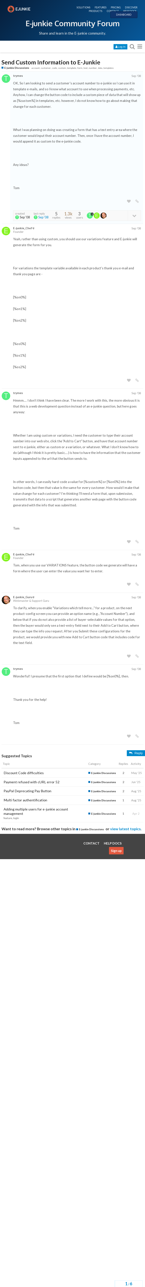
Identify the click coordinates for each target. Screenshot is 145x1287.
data (100, 68)
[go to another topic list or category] (139, 46)
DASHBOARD (124, 14)
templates (108, 68)
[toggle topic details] (134, 215)
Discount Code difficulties (24, 773)
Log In (120, 46)
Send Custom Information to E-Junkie (51, 62)
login (16, 818)
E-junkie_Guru (22, 597)
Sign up (116, 851)
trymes (18, 75)
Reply (136, 753)
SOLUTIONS (83, 7)
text (86, 68)
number (93, 68)
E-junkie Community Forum (73, 23)
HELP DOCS (129, 11)
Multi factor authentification (25, 800)
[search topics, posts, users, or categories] (132, 46)
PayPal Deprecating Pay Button (27, 791)
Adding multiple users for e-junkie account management (36, 811)
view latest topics (125, 828)
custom (62, 68)
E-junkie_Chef (22, 228)
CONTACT (113, 11)
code (54, 68)
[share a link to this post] (137, 201)
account (35, 68)
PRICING (116, 7)
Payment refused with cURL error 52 (32, 782)
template (71, 68)
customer (46, 68)
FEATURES (101, 7)
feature (8, 818)
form (79, 68)
